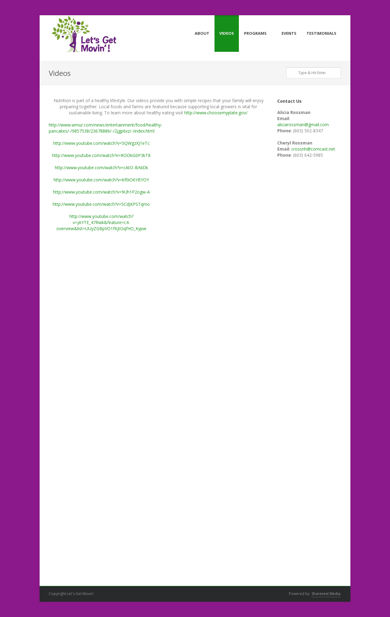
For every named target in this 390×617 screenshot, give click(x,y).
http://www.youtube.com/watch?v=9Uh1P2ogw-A (101, 192)
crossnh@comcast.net (313, 149)
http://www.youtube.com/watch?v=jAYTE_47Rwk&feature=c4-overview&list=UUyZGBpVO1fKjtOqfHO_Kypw (101, 222)
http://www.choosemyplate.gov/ (215, 113)
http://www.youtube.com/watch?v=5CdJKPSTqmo (101, 204)
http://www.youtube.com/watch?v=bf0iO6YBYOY (101, 180)
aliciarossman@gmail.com (303, 124)
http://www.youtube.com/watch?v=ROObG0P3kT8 (101, 155)
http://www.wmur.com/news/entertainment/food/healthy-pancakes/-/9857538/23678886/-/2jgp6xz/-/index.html (105, 128)
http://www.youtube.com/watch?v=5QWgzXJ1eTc (101, 143)
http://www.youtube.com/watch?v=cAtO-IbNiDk (101, 167)
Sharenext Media (326, 593)
